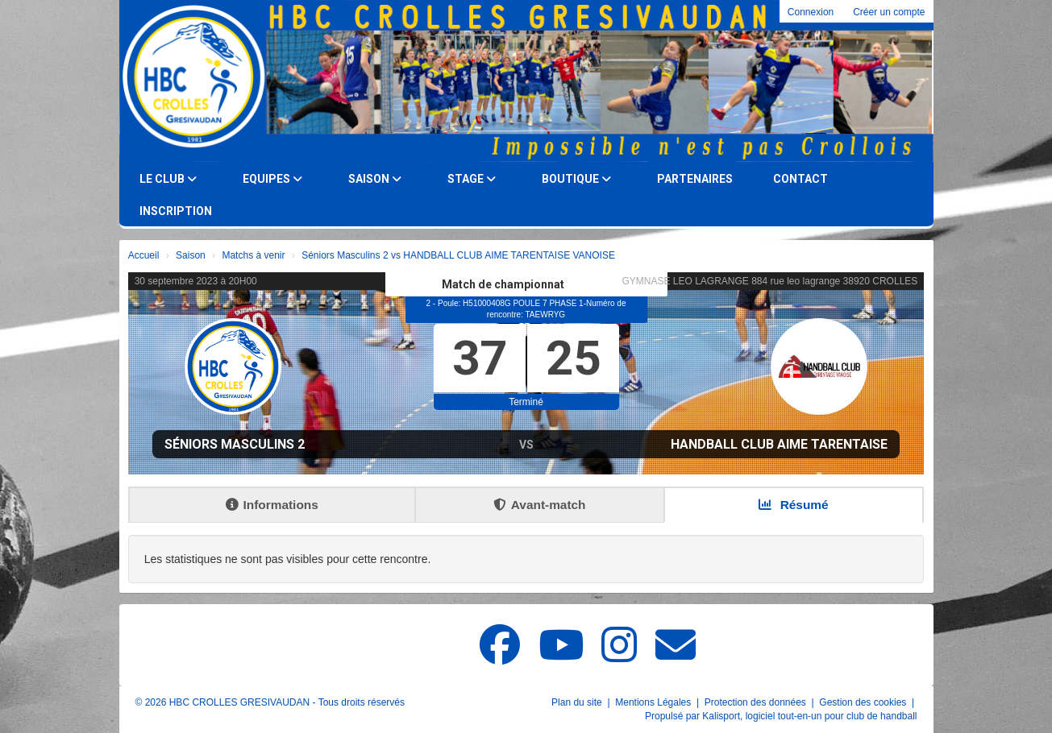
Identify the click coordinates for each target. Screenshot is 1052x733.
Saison (374, 178)
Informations (272, 504)
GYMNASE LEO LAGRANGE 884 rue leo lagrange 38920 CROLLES (769, 281)
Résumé (793, 504)
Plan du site (578, 702)
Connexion (811, 12)
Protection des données (757, 702)
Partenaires (695, 178)
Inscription (175, 211)
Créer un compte (889, 12)
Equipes (272, 178)
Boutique (576, 178)
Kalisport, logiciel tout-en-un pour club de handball (809, 716)
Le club (168, 178)
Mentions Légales (654, 702)
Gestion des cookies (864, 702)
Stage (471, 178)
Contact (800, 178)
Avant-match (539, 504)
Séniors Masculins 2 (234, 444)
